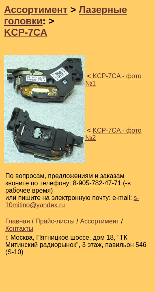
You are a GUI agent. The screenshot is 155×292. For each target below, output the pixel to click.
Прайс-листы (55, 221)
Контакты (19, 228)
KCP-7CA (25, 32)
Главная (17, 221)
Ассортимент (36, 9)
